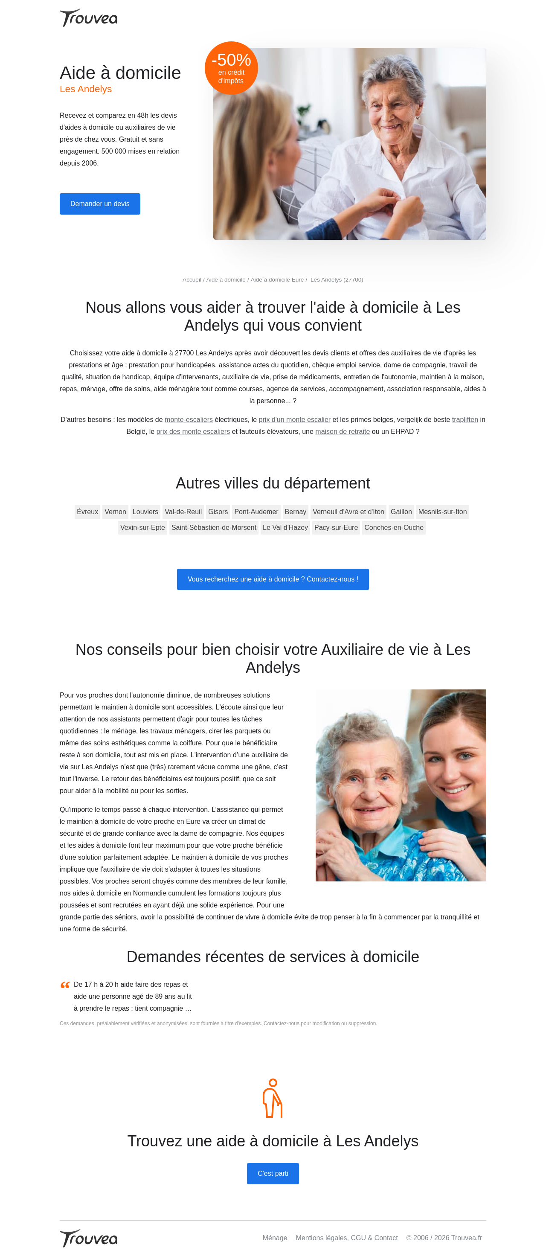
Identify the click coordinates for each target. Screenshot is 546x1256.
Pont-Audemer (256, 511)
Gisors (218, 511)
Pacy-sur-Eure (336, 527)
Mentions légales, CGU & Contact (347, 1237)
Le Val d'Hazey (285, 527)
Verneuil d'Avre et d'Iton (348, 511)
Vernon (115, 511)
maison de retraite (342, 431)
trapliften (465, 419)
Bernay (296, 511)
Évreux (87, 511)
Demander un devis (100, 203)
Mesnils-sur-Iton (442, 511)
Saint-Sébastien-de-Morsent (213, 527)
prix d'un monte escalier (295, 419)
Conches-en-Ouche (394, 527)
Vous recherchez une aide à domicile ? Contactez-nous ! (273, 579)
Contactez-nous (281, 1023)
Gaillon (401, 511)
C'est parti (273, 1173)
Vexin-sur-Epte (142, 527)
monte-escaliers (189, 419)
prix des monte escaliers (193, 431)
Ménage (275, 1237)
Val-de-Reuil (183, 511)
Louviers (145, 511)
